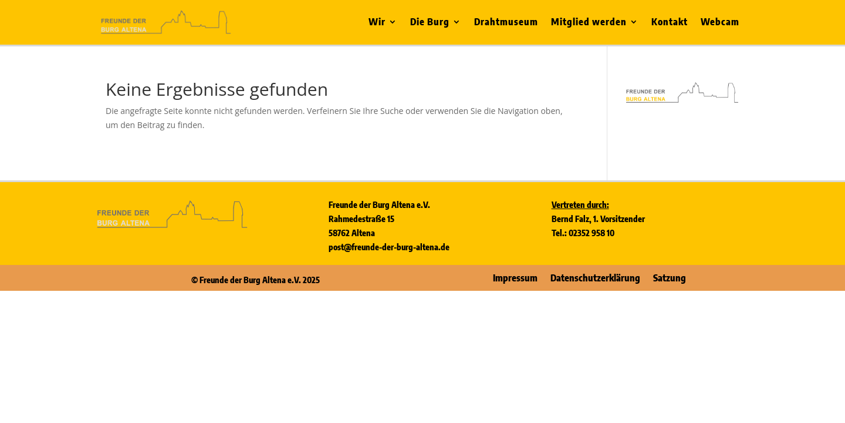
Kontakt (669, 23)
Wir (377, 23)
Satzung (669, 277)
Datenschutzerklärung (595, 277)
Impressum (515, 277)
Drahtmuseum (506, 23)
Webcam (720, 23)
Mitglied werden (589, 23)
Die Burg (429, 23)
